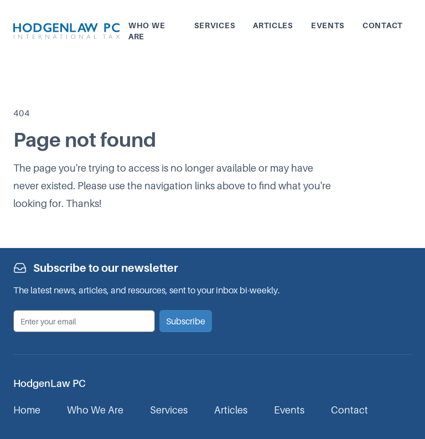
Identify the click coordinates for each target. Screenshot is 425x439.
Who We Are (95, 410)
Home (26, 410)
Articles (273, 25)
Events (328, 25)
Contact (382, 25)
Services (215, 25)
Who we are (146, 30)
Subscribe (185, 321)
